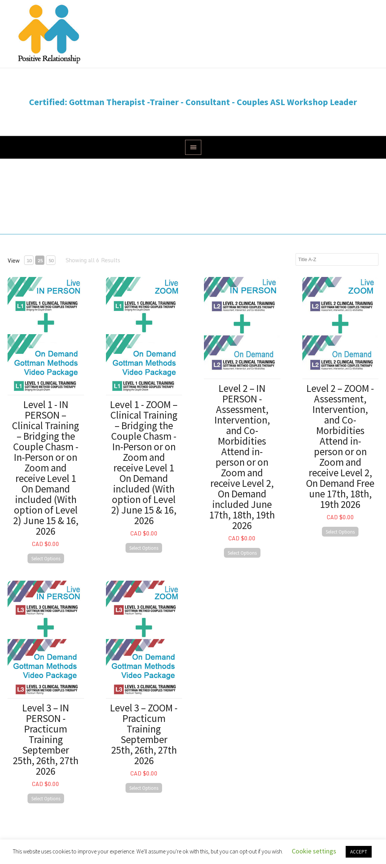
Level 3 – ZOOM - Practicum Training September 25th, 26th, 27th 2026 (144, 734)
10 (29, 260)
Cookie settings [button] (314, 851)
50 (51, 260)
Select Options (45, 558)
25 (40, 260)
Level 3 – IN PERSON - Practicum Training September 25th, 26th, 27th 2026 (45, 739)
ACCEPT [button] (358, 852)
